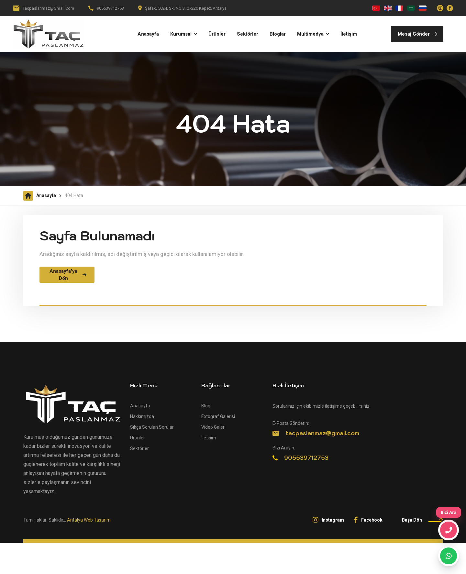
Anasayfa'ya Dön (68, 274)
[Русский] (422, 8)
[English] (387, 8)
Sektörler (139, 448)
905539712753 (110, 8)
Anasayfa (46, 195)
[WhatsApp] (448, 556)
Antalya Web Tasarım (89, 520)
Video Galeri (213, 427)
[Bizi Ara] (448, 530)
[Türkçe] (376, 8)
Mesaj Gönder (417, 34)
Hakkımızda (142, 416)
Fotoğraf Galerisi (218, 416)
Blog (205, 405)
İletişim (208, 437)
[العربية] (411, 8)
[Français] (399, 8)
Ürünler (137, 437)
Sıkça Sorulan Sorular (152, 427)
